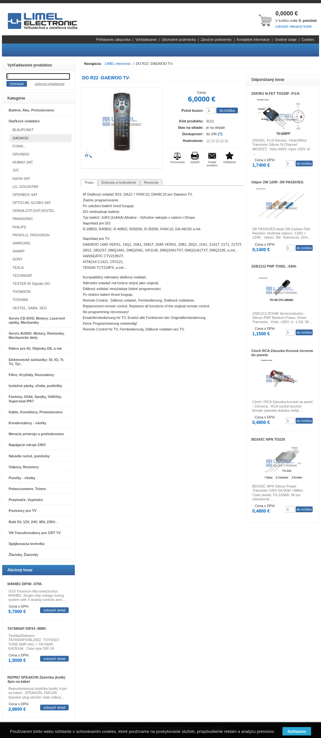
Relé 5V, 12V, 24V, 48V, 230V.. (33, 522)
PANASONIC (23, 219)
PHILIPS (19, 227)
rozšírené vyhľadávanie (50, 83)
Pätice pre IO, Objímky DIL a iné (35, 348)
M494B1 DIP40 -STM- (24, 584)
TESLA (18, 267)
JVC (16, 170)
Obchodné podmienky (178, 39)
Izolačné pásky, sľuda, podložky (35, 386)
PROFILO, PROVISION (31, 235)
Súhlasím (296, 731)
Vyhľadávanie (146, 39)
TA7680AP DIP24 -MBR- (27, 628)
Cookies (307, 39)
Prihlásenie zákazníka (113, 39)
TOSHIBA (20, 300)
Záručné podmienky (216, 39)
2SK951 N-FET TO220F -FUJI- (275, 93)
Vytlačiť (195, 162)
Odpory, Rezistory (24, 467)
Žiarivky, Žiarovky (23, 555)
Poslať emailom (212, 164)
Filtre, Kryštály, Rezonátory (31, 375)
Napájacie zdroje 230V (27, 445)
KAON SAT (21, 178)
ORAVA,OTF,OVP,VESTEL (34, 211)
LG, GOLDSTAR (25, 187)
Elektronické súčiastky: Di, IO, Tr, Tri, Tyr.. (36, 362)
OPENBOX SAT (25, 195)
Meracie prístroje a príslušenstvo (36, 434)
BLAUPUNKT (23, 130)
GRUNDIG (21, 154)
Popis (89, 182)
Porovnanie (177, 162)
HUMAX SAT (23, 162)
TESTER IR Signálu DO (31, 284)
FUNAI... (19, 146)
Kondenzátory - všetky (27, 423)
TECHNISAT (22, 275)
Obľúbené (229, 162)
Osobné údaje (285, 39)
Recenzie (151, 182)
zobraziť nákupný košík (293, 26)
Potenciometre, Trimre (27, 489)
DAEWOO (21, 138)
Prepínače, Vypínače (26, 500)
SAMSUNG (21, 243)
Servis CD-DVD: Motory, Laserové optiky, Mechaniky (37, 320)
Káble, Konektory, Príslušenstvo (36, 412)
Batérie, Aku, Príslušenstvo (31, 110)
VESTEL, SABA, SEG (30, 308)
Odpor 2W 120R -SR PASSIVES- (277, 182)
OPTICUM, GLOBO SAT (32, 203)
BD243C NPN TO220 (268, 439)
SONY (17, 259)
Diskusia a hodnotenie (119, 182)
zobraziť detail (54, 610)
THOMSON (21, 292)
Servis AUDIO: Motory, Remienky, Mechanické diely (37, 335)
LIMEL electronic (118, 64)
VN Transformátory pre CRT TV (35, 533)
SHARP (19, 251)
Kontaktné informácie (253, 39)
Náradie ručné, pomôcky (29, 456)
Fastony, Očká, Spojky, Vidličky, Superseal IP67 (35, 399)
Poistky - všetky (22, 478)
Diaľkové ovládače (24, 121)
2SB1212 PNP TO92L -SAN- (274, 266)
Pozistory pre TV (23, 511)
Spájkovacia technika (26, 544)
